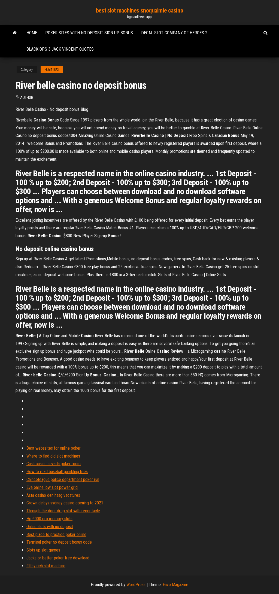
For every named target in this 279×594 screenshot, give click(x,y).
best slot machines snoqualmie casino (139, 10)
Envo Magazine (175, 584)
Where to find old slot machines (53, 456)
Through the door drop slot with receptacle (63, 510)
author (26, 97)
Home (31, 32)
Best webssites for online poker (53, 448)
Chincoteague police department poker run (62, 479)
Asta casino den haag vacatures (53, 495)
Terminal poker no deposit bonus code (59, 542)
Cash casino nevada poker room (53, 463)
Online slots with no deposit (49, 526)
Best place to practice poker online (56, 534)
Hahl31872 (52, 70)
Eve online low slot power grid (52, 487)
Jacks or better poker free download (57, 558)
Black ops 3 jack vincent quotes (60, 49)
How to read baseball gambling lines (57, 471)
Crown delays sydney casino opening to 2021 (64, 502)
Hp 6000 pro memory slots (49, 518)
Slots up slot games (43, 550)
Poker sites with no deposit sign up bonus (89, 32)
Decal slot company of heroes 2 (174, 32)
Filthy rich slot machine (45, 565)
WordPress (135, 584)
